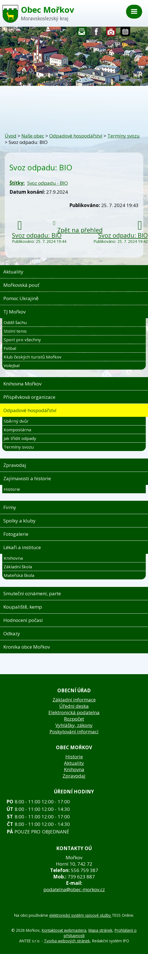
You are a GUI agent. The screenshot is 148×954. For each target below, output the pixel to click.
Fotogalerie (111, 33)
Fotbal (10, 348)
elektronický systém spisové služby (80, 915)
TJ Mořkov (14, 311)
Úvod (10, 136)
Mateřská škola (19, 575)
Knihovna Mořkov (22, 383)
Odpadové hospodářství (75, 136)
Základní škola (18, 566)
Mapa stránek (100, 930)
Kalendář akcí (125, 33)
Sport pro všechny (22, 339)
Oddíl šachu (15, 322)
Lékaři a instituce (22, 547)
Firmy (9, 507)
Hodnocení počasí (23, 620)
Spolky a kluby (19, 520)
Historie (12, 489)
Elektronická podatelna (74, 712)
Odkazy (11, 633)
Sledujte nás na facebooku (96, 33)
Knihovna (13, 558)
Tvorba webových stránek (67, 940)
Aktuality (13, 271)
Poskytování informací (74, 731)
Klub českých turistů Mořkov (32, 357)
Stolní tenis (15, 331)
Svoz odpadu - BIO (47, 183)
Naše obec (32, 136)
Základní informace (74, 699)
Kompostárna (17, 429)
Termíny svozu (123, 136)
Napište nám (82, 33)
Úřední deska (74, 706)
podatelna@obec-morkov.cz (74, 889)
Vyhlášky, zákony (74, 725)
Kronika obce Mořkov (26, 647)
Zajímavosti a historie (27, 478)
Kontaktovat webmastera (64, 930)
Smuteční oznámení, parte (32, 593)
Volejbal (11, 365)
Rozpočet (74, 719)
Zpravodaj (14, 465)
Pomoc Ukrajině (21, 298)
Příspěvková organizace (29, 397)
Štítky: (17, 183)
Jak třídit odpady (20, 438)
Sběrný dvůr (16, 421)
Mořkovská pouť (21, 285)
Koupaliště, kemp (22, 607)
